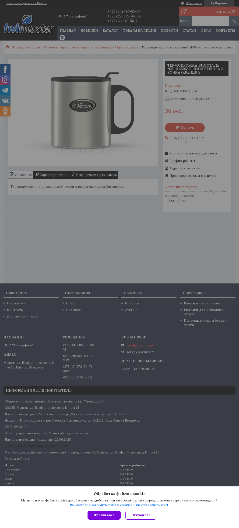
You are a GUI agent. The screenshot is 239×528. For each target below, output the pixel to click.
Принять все (104, 515)
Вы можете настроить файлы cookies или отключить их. (118, 505)
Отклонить (140, 515)
